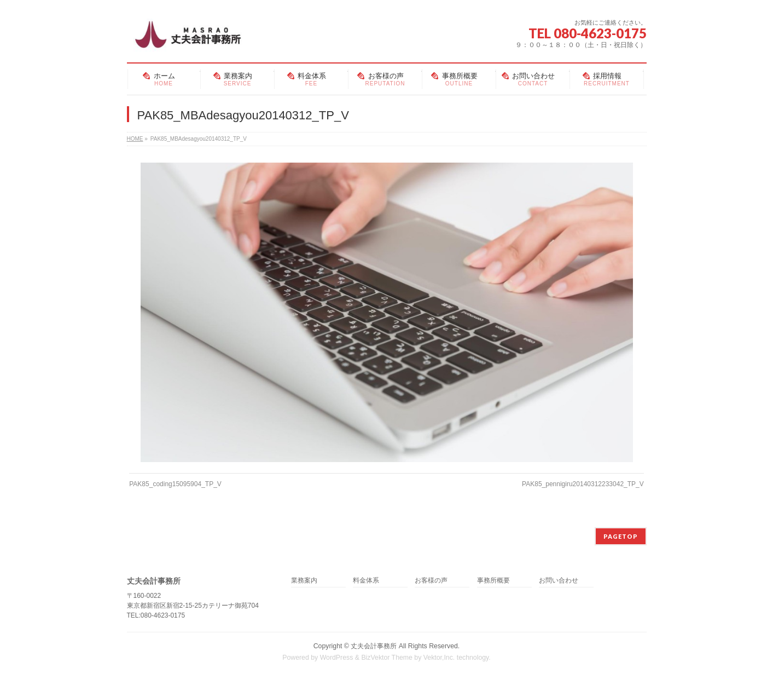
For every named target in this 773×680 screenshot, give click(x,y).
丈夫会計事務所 (374, 646)
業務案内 (304, 580)
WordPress (336, 657)
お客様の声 (431, 580)
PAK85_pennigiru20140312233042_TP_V (583, 484)
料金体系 (366, 580)
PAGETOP (620, 536)
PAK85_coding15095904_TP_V (175, 484)
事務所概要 (493, 580)
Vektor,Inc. (439, 657)
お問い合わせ (558, 580)
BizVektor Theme (386, 657)
